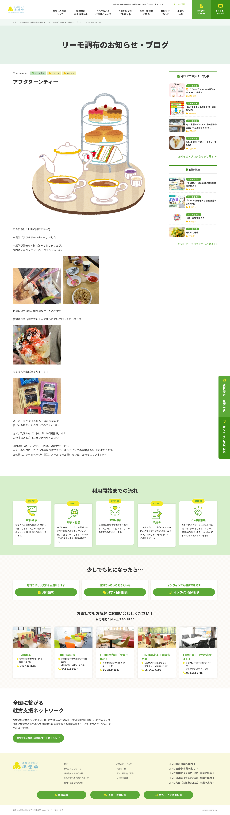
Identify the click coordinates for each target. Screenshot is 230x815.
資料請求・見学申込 (224, 395)
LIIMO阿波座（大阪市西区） (156, 657)
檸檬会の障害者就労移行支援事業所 (138, 4)
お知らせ (56, 73)
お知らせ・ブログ (74, 22)
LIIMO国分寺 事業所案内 (183, 768)
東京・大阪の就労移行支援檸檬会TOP (28, 22)
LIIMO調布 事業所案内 (182, 764)
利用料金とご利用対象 (74, 782)
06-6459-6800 (153, 670)
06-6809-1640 (111, 670)
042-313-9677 (69, 668)
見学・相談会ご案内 (146, 12)
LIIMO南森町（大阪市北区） (114, 657)
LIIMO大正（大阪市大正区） (197, 657)
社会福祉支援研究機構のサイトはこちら (37, 737)
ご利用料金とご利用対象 (125, 12)
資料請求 (61, 795)
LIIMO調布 (24, 655)
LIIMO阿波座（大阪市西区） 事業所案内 (192, 778)
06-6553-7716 (194, 673)
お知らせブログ (165, 12)
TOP (66, 764)
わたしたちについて (59, 12)
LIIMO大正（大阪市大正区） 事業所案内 (192, 782)
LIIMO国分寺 (66, 655)
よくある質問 (180, 4)
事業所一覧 (180, 12)
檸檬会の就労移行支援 (81, 12)
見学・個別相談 (115, 795)
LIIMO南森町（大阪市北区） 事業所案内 (192, 773)
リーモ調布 (40, 73)
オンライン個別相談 (168, 795)
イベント (72, 73)
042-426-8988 (28, 666)
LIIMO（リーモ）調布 (55, 22)
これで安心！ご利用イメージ (103, 12)
